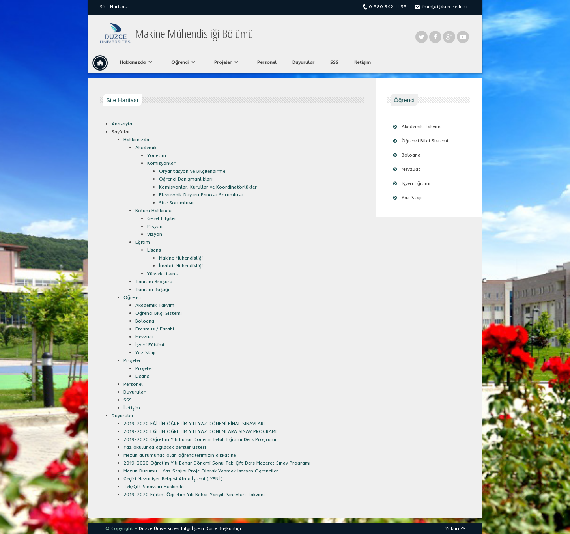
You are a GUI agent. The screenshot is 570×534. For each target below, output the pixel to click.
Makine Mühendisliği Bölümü (194, 33)
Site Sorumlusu (176, 202)
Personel (267, 62)
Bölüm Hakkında (153, 210)
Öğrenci (181, 62)
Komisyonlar (161, 163)
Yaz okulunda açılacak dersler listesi (164, 447)
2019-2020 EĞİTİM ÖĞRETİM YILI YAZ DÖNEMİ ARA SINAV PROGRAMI (200, 431)
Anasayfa (122, 124)
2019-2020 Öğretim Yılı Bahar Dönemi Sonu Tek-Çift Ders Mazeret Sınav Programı (216, 463)
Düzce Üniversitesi (159, 528)
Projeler (224, 62)
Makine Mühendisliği (181, 258)
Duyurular (303, 62)
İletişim (362, 62)
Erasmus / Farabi (154, 329)
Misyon (155, 226)
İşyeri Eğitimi (416, 183)
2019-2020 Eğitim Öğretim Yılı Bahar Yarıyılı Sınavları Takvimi (194, 494)
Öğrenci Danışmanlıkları (186, 179)
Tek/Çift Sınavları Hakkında (153, 486)
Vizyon (154, 234)
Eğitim (142, 242)
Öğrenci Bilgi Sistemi (425, 141)
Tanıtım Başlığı (152, 289)
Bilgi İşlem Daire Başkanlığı (211, 528)
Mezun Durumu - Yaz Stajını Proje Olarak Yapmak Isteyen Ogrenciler (200, 471)
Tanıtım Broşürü (153, 281)
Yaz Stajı (412, 197)
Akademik (146, 147)
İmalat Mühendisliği (181, 266)
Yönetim (156, 155)
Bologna (411, 155)
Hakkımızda (134, 62)
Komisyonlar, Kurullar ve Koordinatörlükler (208, 187)
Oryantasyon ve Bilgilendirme (192, 171)
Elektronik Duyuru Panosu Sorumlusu (201, 195)
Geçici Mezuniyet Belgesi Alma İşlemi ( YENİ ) (173, 479)
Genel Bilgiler (161, 218)
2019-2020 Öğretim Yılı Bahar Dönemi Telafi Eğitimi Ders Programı (199, 439)
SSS (334, 62)
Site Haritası (114, 6)
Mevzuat (411, 169)
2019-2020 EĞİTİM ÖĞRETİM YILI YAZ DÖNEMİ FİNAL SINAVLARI (194, 423)
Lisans (154, 250)
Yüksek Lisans (162, 273)
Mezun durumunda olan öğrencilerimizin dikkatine (179, 455)
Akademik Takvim (421, 126)
